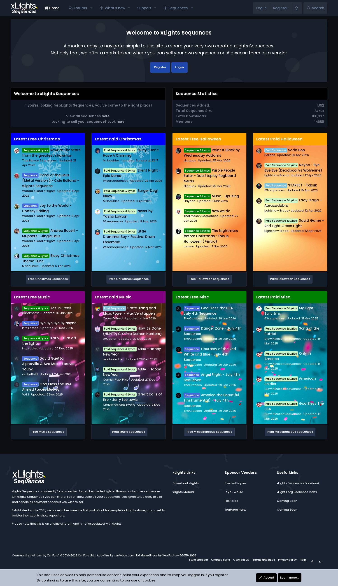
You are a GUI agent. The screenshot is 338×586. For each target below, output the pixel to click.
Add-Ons (103, 555)
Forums (80, 8)
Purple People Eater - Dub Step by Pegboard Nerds (210, 176)
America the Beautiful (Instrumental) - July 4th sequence (211, 400)
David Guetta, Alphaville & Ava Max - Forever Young (48, 364)
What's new (115, 8)
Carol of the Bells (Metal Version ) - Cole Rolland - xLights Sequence (50, 180)
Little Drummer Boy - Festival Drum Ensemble (129, 236)
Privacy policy (287, 560)
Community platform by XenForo (53, 555)
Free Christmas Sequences (48, 279)
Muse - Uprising (211, 196)
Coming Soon (287, 501)
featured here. (235, 509)
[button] (91, 8)
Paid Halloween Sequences (290, 279)
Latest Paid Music (113, 297)
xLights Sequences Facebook (298, 483)
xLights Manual (183, 492)
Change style (220, 560)
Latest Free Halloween (198, 139)
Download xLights (185, 483)
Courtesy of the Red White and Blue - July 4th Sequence (210, 354)
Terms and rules (263, 560)
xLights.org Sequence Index (297, 492)
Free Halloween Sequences (209, 279)
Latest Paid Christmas (118, 139)
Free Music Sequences (48, 432)
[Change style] (296, 8)
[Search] (315, 8)
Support (144, 8)
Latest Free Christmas (37, 139)
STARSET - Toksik (290, 185)
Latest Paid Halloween (279, 139)
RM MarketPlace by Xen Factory (166, 555)
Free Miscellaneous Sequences (209, 432)
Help (303, 560)
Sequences (178, 8)
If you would (234, 492)
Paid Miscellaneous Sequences (290, 432)
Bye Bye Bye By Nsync (49, 323)
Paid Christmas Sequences (129, 279)
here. (106, 116)
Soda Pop (284, 150)
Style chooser (198, 560)
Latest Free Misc (192, 297)
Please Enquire (235, 483)
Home (51, 8)
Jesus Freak (46, 308)
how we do (207, 211)
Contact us (241, 560)
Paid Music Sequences (128, 432)
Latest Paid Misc (273, 297)
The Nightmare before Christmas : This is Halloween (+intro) (211, 236)
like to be (231, 501)
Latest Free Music (32, 297)
